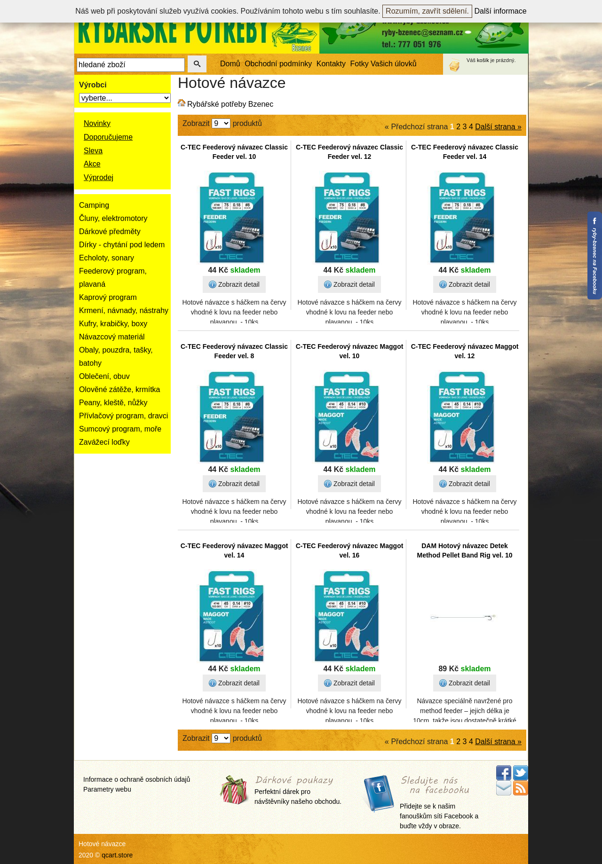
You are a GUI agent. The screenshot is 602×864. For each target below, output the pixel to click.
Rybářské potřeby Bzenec (230, 104)
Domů (230, 64)
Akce (92, 164)
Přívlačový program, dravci (123, 416)
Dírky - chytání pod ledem (122, 245)
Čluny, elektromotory (113, 218)
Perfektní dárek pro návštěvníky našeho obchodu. (297, 791)
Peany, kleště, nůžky (113, 403)
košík (483, 60)
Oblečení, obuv (104, 376)
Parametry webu (107, 789)
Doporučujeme (108, 137)
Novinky (97, 123)
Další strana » (498, 127)
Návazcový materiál (112, 337)
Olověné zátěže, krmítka (119, 389)
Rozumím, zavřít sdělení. (427, 11)
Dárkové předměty (110, 232)
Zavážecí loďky (104, 442)
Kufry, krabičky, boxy (113, 324)
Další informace (501, 11)
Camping (94, 205)
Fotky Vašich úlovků (383, 64)
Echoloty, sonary (106, 258)
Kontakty (331, 64)
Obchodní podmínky (278, 64)
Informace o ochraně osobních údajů (136, 779)
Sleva (93, 151)
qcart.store (117, 855)
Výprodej (98, 177)
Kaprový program (108, 297)
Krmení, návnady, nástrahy (123, 310)
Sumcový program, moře (120, 429)
